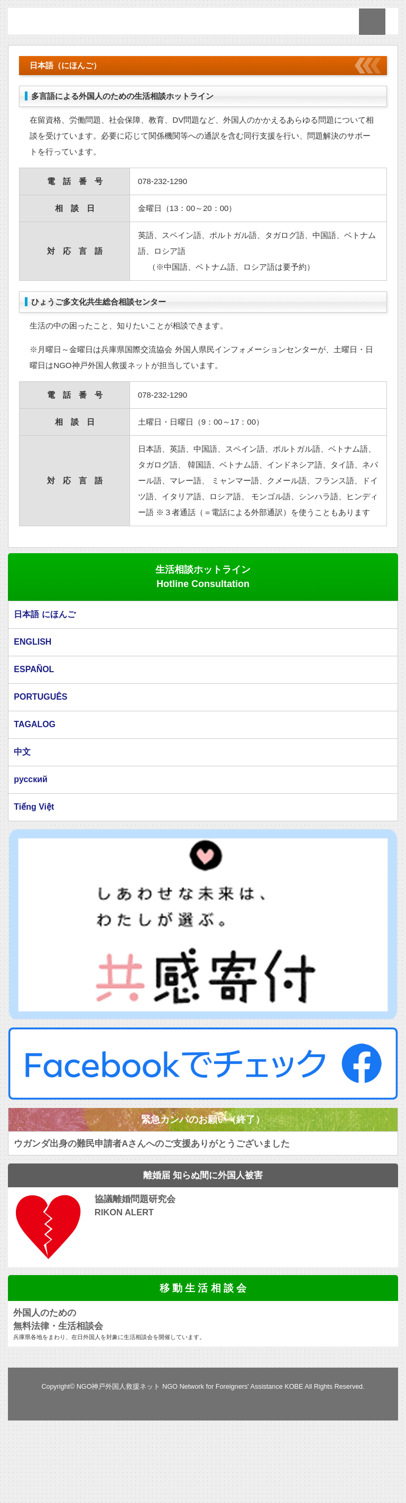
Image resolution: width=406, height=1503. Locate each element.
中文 (22, 809)
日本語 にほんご (44, 670)
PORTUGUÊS (40, 753)
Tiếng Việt (33, 864)
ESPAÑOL (33, 726)
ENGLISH (32, 698)
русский (30, 837)
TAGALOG (34, 781)
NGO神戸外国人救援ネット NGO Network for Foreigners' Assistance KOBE (190, 1445)
